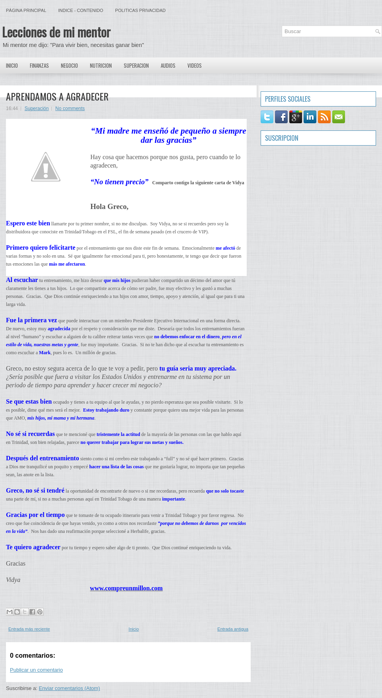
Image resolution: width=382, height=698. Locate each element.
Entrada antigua (232, 629)
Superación (37, 108)
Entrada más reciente (29, 629)
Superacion (136, 65)
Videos (194, 65)
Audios (168, 65)
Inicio (12, 65)
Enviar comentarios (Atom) (69, 688)
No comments (70, 108)
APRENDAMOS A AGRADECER (57, 96)
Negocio (69, 65)
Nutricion (101, 65)
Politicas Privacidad (140, 10)
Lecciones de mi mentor (56, 31)
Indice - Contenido (80, 10)
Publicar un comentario (36, 670)
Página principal (26, 10)
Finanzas (39, 65)
